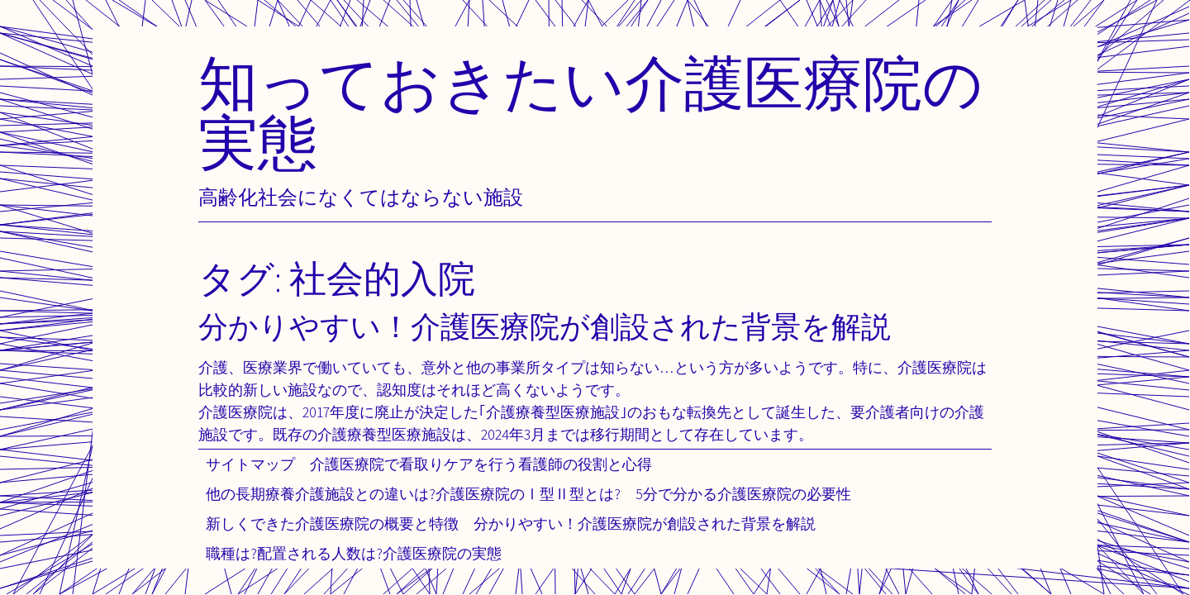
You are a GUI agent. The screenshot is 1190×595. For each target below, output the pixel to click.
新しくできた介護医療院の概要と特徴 (332, 523)
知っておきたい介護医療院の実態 (590, 112)
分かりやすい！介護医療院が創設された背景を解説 (645, 523)
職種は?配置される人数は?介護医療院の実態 (354, 553)
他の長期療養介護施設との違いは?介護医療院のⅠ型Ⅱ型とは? (413, 493)
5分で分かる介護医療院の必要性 (743, 493)
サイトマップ (250, 464)
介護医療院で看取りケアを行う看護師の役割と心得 (481, 464)
